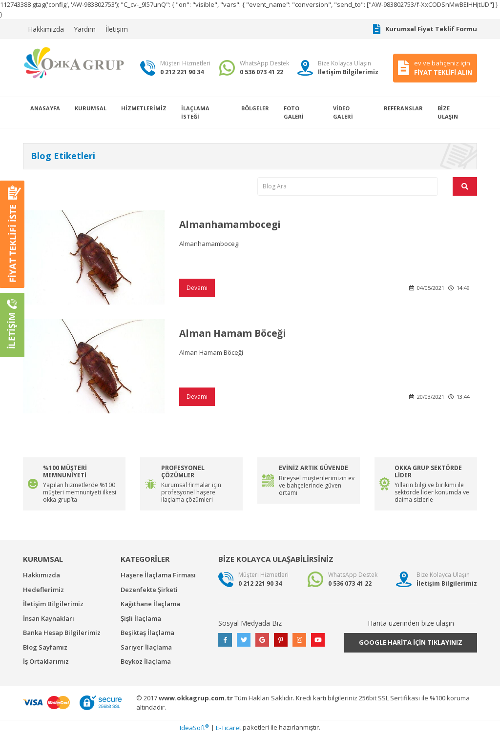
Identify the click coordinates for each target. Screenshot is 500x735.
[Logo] (74, 62)
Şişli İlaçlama (141, 618)
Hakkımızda (46, 29)
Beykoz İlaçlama (146, 661)
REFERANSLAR (403, 108)
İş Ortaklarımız (46, 661)
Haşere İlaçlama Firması (158, 575)
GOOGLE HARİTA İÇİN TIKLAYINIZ (410, 642)
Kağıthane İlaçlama (150, 603)
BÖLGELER (255, 108)
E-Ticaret (228, 727)
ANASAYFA (45, 108)
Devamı (197, 288)
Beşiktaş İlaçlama (147, 632)
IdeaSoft (194, 727)
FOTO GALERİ (294, 112)
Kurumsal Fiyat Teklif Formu (425, 29)
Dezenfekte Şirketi (149, 589)
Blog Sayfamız (45, 647)
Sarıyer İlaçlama (146, 647)
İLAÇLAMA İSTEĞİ (195, 112)
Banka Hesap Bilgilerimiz (62, 632)
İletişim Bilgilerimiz (53, 603)
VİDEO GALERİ (343, 112)
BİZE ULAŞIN (448, 112)
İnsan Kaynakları (48, 618)
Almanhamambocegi (232, 224)
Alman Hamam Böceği (234, 333)
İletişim (116, 29)
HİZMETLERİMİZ (144, 108)
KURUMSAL (90, 108)
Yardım (85, 29)
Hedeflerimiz (43, 589)
